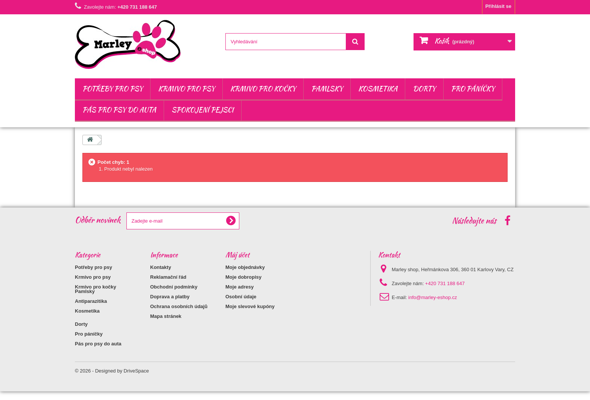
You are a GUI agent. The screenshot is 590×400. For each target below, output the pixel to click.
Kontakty (160, 267)
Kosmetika (377, 89)
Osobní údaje (240, 296)
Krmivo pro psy (186, 89)
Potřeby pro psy (112, 89)
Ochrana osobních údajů (178, 306)
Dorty (424, 89)
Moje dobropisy (243, 277)
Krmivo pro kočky (263, 89)
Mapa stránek (165, 316)
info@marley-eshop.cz (432, 297)
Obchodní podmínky (174, 287)
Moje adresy (239, 287)
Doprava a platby (170, 296)
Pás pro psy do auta (119, 110)
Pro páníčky (473, 89)
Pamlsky (327, 89)
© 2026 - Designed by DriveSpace (112, 379)
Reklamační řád (168, 277)
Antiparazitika (91, 310)
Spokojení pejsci (203, 110)
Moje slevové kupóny (250, 306)
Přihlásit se (498, 6)
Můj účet (237, 255)
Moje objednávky (245, 267)
